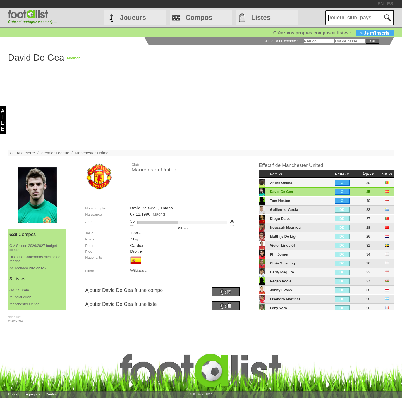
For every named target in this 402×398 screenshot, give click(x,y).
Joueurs (133, 17)
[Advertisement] (175, 111)
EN (380, 3)
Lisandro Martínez (285, 299)
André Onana (281, 183)
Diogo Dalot (280, 218)
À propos (33, 394)
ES (390, 3)
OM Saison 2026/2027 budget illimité (33, 248)
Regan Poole (281, 281)
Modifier (73, 58)
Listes (261, 17)
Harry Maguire (282, 272)
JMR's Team (19, 290)
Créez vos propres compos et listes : (333, 32)
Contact (14, 394)
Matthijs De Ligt (283, 236)
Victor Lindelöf (282, 245)
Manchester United (92, 153)
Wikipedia (138, 270)
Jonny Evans (281, 290)
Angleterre (25, 153)
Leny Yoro (278, 308)
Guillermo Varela (284, 210)
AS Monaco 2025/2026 (27, 268)
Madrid (159, 214)
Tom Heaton (280, 201)
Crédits (51, 394)
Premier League (55, 153)
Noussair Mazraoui (286, 227)
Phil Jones (279, 254)
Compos (199, 17)
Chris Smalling (282, 263)
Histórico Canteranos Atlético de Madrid (34, 259)
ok (372, 41)
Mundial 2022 (20, 297)
